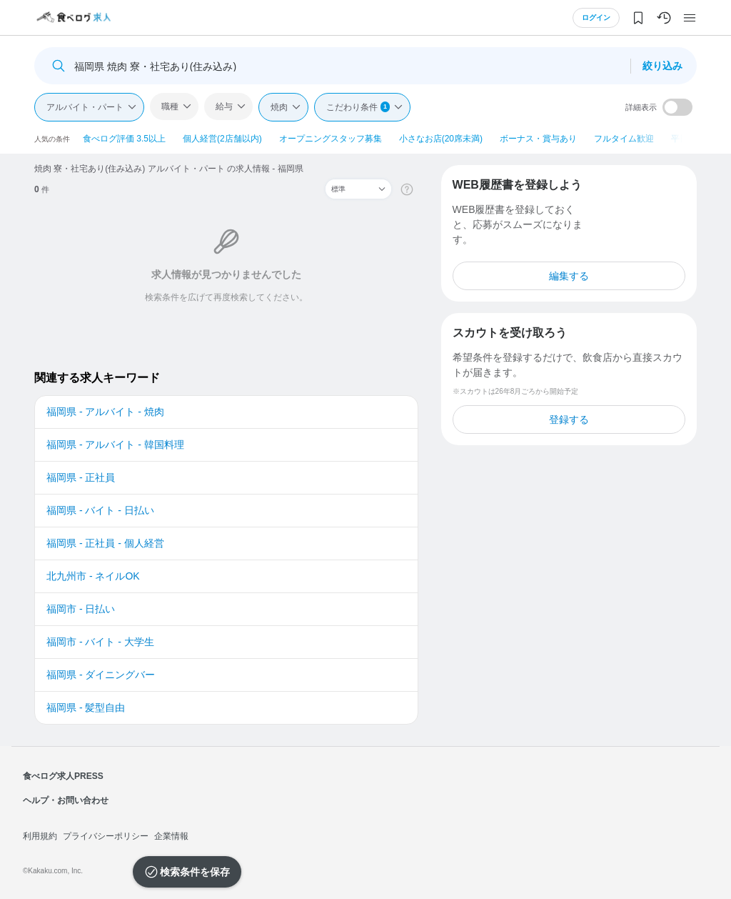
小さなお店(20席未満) (441, 139)
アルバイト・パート (84, 107)
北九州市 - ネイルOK (93, 576)
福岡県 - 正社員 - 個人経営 (105, 543)
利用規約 (40, 836)
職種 (169, 106)
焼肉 (279, 107)
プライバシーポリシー (105, 836)
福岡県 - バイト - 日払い (100, 510)
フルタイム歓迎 (624, 139)
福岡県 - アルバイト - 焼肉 (105, 411)
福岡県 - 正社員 (80, 477)
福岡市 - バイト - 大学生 (100, 641)
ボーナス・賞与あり (538, 139)
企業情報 (171, 836)
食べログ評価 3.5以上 (124, 139)
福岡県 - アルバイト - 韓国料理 (115, 444)
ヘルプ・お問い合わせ (66, 800)
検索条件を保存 (195, 872)
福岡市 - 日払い (80, 609)
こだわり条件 (358, 106)
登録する (569, 419)
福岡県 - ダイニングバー (100, 674)
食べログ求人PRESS (63, 776)
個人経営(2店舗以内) (222, 139)
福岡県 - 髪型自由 (85, 707)
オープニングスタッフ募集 (330, 139)
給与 (224, 106)
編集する (569, 276)
